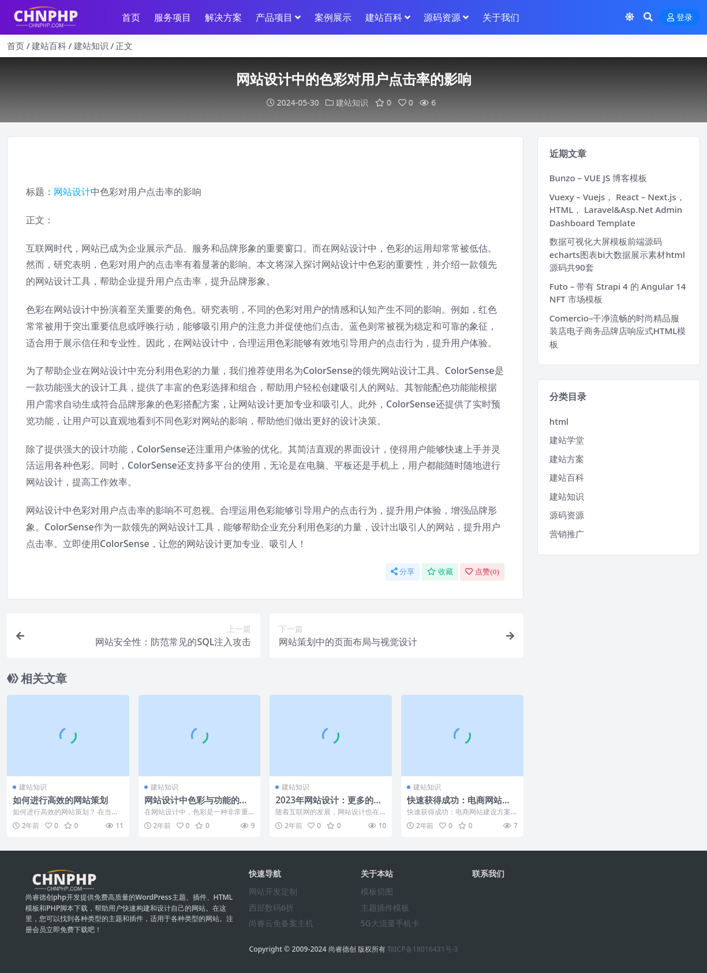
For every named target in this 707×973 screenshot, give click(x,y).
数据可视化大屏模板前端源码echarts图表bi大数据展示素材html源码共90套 (617, 254)
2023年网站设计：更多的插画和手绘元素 (328, 805)
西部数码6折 (271, 907)
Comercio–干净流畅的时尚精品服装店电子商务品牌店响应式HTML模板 (617, 331)
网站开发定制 (273, 891)
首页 (15, 45)
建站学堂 (566, 440)
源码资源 (566, 515)
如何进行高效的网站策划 (60, 800)
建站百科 (49, 45)
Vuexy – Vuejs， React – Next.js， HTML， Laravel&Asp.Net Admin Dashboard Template (617, 210)
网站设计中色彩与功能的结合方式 (196, 805)
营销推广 (566, 534)
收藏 (440, 571)
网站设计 (72, 191)
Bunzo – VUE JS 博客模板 (598, 178)
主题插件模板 (385, 907)
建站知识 (91, 45)
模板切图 (377, 891)
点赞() (482, 571)
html (558, 421)
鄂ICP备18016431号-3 (422, 949)
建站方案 (566, 459)
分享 (402, 571)
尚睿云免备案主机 (281, 923)
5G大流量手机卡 (390, 923)
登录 (680, 17)
